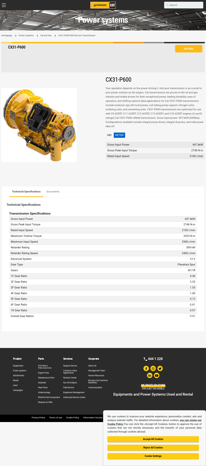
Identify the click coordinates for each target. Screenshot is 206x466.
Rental (15, 380)
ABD (109, 135)
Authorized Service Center (74, 397)
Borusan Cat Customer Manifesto (98, 381)
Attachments (18, 375)
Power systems (26, 35)
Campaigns (18, 390)
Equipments (18, 366)
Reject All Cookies (153, 447)
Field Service (68, 387)
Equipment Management (73, 392)
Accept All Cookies (153, 439)
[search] (183, 5)
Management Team (96, 370)
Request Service (70, 366)
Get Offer (188, 48)
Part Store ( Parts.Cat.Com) (44, 367)
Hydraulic (42, 382)
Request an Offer (45, 402)
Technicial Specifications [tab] (26, 191)
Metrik (119, 135)
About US (92, 366)
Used (15, 385)
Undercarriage (44, 392)
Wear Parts (43, 387)
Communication (95, 387)
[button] (97, 91)
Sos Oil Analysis (70, 382)
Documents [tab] (53, 191)
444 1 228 (155, 359)
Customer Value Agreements (70, 371)
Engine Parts (43, 373)
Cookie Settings (153, 456)
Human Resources (96, 375)
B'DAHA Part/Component (49, 397)
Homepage (6, 35)
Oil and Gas (46, 35)
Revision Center (70, 378)
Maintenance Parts (46, 378)
